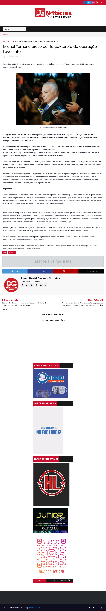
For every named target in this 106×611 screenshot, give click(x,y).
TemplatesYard (34, 607)
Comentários (66, 580)
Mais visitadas (53, 580)
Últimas (40, 580)
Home (5, 41)
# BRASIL (12, 253)
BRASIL (12, 41)
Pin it (67, 271)
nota (8, 174)
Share (42, 271)
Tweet (16, 271)
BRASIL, (18, 57)
